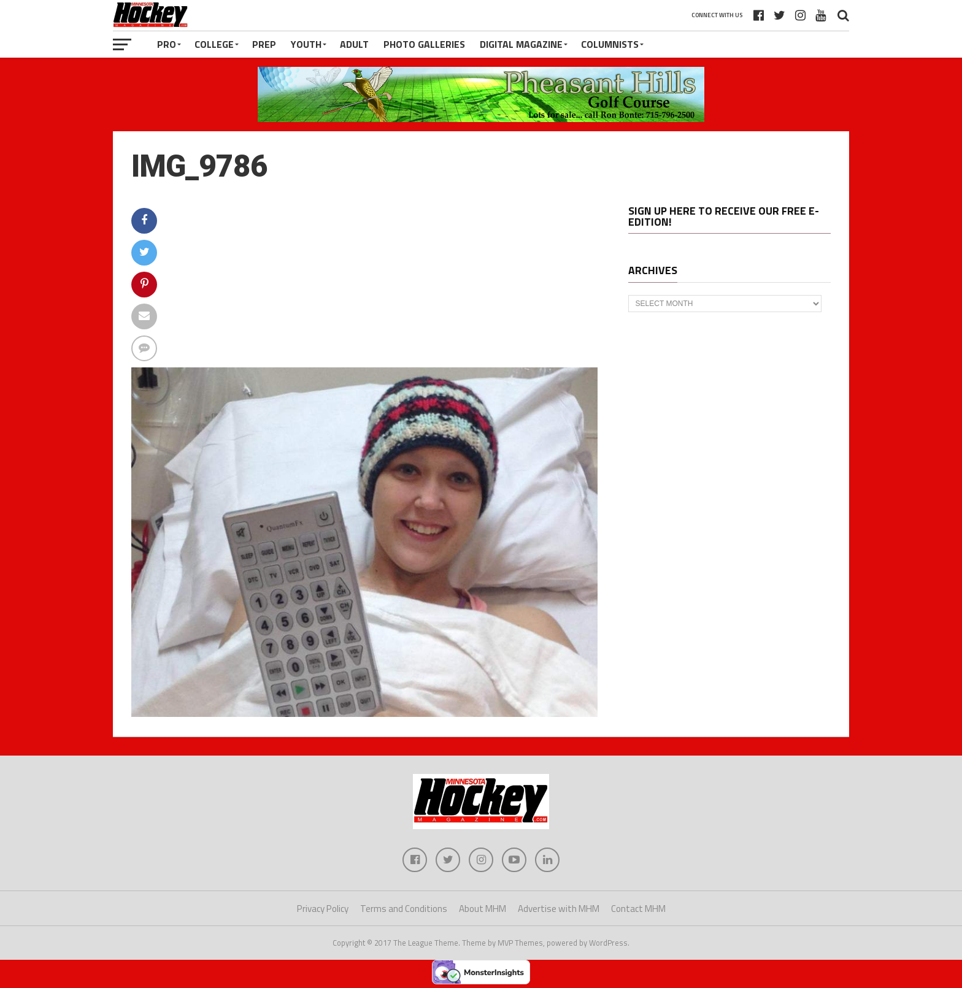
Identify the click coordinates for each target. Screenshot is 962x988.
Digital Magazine (521, 44)
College (214, 44)
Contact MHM (638, 909)
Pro (166, 44)
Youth (306, 44)
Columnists (610, 44)
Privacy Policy (322, 909)
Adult (354, 44)
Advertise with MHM (558, 909)
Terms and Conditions (403, 909)
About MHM (482, 909)
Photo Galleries (424, 44)
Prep (264, 44)
